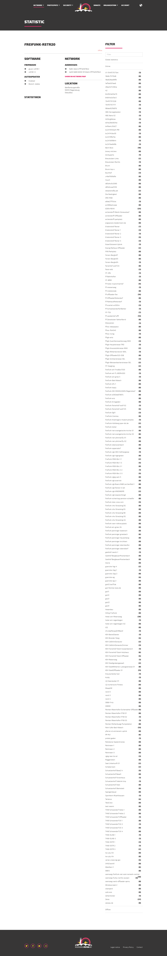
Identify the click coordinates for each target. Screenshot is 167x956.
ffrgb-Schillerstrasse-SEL (115, 359)
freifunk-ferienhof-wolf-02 (115, 405)
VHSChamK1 (109, 864)
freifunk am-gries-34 (113, 527)
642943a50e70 (111, 94)
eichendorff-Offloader (113, 216)
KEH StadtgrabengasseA (114, 663)
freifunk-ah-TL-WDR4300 (115, 373)
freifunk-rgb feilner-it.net (115, 488)
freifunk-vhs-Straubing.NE (115, 513)
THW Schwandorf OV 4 (114, 831)
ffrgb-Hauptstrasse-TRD (114, 345)
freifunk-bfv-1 (110, 384)
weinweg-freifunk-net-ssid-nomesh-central (122, 874)
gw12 (107, 595)
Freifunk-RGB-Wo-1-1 (113, 459)
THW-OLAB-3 (110, 839)
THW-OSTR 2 (110, 846)
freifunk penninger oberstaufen (117, 545)
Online (107, 66)
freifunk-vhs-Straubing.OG (115, 516)
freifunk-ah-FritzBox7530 (115, 370)
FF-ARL (108, 273)
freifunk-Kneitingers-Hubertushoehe (119, 420)
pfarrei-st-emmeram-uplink (116, 731)
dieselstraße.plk (111, 191)
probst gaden (110, 738)
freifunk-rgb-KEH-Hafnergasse (117, 452)
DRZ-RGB (108, 198)
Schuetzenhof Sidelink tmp (115, 781)
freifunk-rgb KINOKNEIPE (114, 491)
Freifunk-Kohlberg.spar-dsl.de (117, 423)
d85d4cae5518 (111, 187)
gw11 (107, 592)
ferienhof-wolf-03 (112, 266)
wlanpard (109, 889)
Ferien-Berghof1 (111, 255)
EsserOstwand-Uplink (113, 244)
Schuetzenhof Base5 (113, 774)
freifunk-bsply (110, 388)
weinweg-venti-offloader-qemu (117, 881)
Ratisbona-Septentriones (115, 742)
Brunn (107, 166)
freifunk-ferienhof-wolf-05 (115, 409)
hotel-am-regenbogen (114, 620)
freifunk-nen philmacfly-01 (115, 438)
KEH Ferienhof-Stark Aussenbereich (119, 649)
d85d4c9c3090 (111, 184)
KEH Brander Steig (112, 638)
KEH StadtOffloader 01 (113, 670)
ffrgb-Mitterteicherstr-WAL (115, 352)
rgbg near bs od (111, 756)
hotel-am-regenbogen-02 (115, 624)
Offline (108, 910)
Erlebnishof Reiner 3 (113, 237)
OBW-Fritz (109, 702)
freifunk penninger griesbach (116, 534)
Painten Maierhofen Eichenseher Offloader (121, 710)
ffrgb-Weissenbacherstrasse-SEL (118, 362)
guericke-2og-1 (111, 570)
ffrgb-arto (109, 337)
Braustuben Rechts (112, 162)
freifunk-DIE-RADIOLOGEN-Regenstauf (120, 391)
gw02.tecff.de (110, 584)
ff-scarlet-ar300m (112, 305)
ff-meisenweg (110, 287)
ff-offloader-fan (111, 294)
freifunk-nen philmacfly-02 (115, 441)
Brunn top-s (109, 169)
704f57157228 (110, 101)
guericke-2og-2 (111, 574)
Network (37, 5)
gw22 (107, 602)
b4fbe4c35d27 (111, 126)
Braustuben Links (112, 159)
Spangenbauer (111, 792)
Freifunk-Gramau (112, 416)
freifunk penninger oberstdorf (116, 549)
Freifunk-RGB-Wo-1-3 (113, 463)
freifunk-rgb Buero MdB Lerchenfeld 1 (119, 484)
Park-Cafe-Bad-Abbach (114, 728)
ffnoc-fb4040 (110, 330)
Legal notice (115, 947)
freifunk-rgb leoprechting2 (115, 495)
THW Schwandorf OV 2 (114, 824)
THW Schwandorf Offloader (116, 817)
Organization (110, 5)
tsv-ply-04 (109, 856)
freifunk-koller (111, 427)
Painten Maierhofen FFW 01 (116, 713)
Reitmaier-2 (109, 749)
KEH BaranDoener (112, 635)
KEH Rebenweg (111, 660)
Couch (107, 180)
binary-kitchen (111, 151)
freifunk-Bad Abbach (113, 380)
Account (125, 5)
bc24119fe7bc (110, 137)
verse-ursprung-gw (112, 860)
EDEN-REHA (110, 209)
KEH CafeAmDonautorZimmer (116, 645)
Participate (52, 5)
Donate (97, 5)
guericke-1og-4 (111, 566)
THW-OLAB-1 (110, 835)
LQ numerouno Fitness (114, 685)
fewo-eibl (109, 269)
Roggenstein (110, 760)
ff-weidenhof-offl (112, 316)
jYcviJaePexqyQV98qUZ (114, 631)
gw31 (107, 606)
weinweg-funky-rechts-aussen (117, 878)
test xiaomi (109, 806)
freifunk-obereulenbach (114, 445)
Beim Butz (109, 148)
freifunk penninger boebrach (116, 531)
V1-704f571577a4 (111, 73)
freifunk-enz (110, 398)
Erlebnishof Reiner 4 (113, 241)
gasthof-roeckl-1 (111, 552)
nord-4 (108, 699)
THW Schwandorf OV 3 (114, 828)
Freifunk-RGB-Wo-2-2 (113, 470)
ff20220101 (109, 323)
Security (67, 5)
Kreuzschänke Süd (112, 674)
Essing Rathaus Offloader (115, 248)
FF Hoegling (110, 366)
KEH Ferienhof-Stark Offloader (117, 656)
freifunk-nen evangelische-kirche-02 (119, 434)
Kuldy (107, 677)
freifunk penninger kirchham (116, 541)
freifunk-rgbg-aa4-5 (113, 477)
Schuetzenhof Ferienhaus (115, 778)
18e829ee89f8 (111, 80)
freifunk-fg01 (110, 413)
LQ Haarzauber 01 (112, 681)
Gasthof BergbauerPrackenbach (117, 556)
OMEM (107, 706)
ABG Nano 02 (110, 116)
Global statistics (111, 60)
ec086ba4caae (111, 205)
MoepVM (108, 688)
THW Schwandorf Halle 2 (115, 813)
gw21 (107, 599)
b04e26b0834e (111, 123)
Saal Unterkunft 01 (112, 763)
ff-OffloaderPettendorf (114, 298)
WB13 (107, 871)
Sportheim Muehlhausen (114, 796)
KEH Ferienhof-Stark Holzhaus (117, 652)
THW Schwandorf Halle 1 (114, 810)
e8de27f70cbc (110, 201)
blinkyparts (109, 155)
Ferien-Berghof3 (111, 259)
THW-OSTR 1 (110, 842)
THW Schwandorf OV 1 (113, 821)
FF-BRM (108, 280)
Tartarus (108, 799)
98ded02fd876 (111, 108)
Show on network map (75, 76)
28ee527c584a (111, 87)
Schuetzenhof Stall (112, 785)
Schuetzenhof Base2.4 (114, 770)
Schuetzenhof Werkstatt (114, 788)
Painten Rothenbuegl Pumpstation (118, 724)
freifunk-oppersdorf (113, 448)
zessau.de (109, 903)
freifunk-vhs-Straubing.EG (115, 509)
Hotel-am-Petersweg (113, 617)
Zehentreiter (110, 896)
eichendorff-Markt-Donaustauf (117, 212)
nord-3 (108, 695)
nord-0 (108, 692)
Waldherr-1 (109, 867)
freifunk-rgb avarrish (113, 481)
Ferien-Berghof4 (111, 262)
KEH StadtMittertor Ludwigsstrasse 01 (120, 667)
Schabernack (110, 767)
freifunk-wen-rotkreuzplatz (116, 524)
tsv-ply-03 (109, 853)
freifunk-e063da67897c (114, 395)
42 (106, 90)
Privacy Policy (128, 947)
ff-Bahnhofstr (110, 277)
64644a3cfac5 (111, 98)
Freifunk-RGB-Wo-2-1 (113, 466)
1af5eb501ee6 (110, 83)
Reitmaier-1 (109, 745)
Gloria (107, 563)
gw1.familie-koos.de (113, 588)
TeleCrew (108, 803)
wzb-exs (108, 892)
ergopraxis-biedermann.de (115, 223)
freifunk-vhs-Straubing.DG (115, 506)
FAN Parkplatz (110, 251)
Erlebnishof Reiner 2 (113, 234)
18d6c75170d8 (110, 76)
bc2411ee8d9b (110, 144)
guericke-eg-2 (110, 581)
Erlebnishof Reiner (112, 227)
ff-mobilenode (110, 291)
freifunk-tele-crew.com (114, 502)
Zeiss (107, 899)
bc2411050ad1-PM (112, 130)
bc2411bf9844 (110, 141)
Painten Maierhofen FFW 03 (116, 720)
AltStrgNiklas (110, 119)
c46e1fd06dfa (110, 176)
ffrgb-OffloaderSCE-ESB (114, 355)
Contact (140, 947)
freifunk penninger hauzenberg (117, 538)
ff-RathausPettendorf (113, 302)
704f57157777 (110, 105)
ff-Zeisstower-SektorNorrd (115, 320)
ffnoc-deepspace (112, 327)
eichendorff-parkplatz (113, 219)
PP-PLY (108, 735)
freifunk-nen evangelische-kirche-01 (119, 431)
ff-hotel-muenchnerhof (114, 284)
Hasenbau (109, 609)
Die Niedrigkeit (111, 194)
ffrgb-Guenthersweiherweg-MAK (118, 341)
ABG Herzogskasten (113, 112)
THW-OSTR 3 (110, 849)
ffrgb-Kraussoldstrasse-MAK (116, 348)
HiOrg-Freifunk (111, 613)
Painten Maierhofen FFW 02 (116, 717)
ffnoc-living (109, 334)
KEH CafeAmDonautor (113, 642)
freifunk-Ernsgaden (112, 402)
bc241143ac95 (110, 133)
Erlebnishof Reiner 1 (113, 230)
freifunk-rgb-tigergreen (114, 456)
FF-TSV (108, 312)
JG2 (106, 627)
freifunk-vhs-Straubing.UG (115, 520)
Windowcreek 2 (111, 885)
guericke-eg (110, 577)
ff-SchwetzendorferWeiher (115, 309)
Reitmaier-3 (109, 753)
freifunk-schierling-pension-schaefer (119, 498)
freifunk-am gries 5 (112, 377)
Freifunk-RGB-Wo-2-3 (113, 473)
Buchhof (108, 173)
